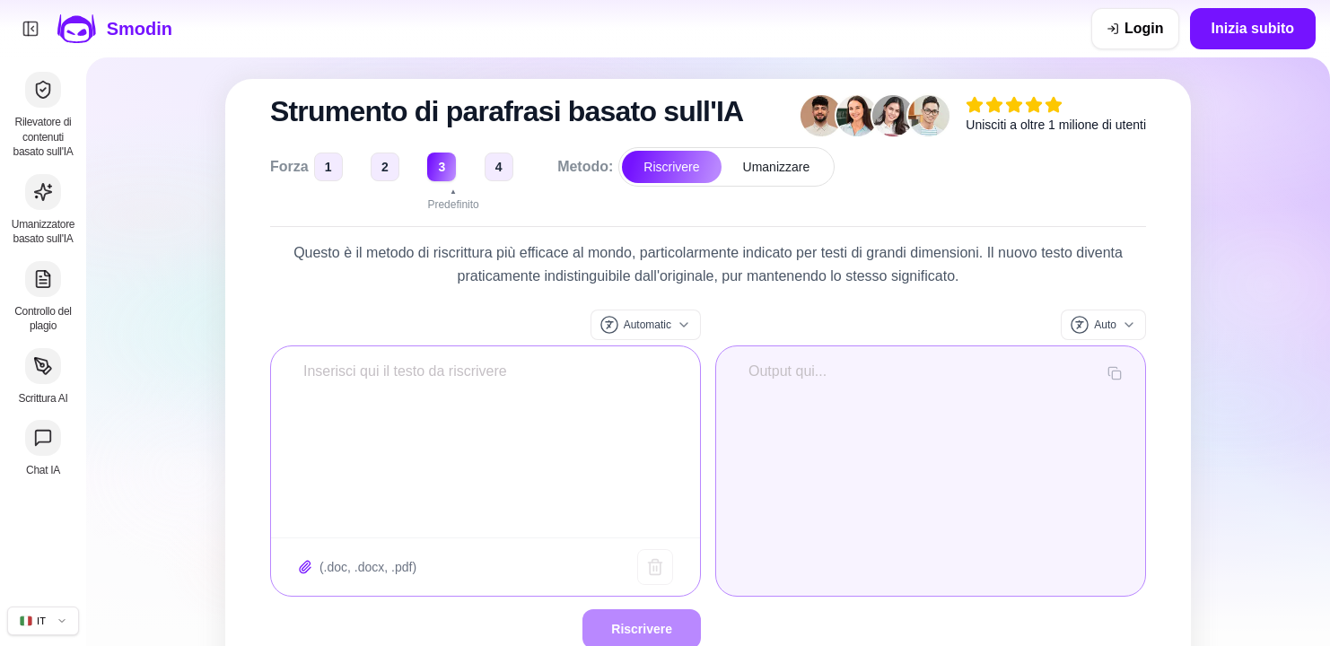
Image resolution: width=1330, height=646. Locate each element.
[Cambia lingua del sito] (43, 621)
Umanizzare (776, 167)
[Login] (1135, 28)
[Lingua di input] (646, 325)
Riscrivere (671, 167)
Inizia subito (1253, 28)
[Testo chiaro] (655, 567)
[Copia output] (1114, 373)
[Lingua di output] (1103, 325)
